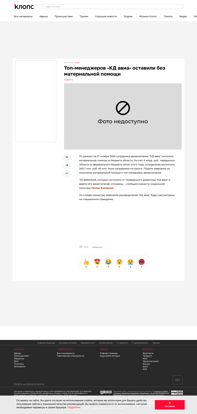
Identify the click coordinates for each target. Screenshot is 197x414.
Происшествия (64, 16)
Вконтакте (148, 353)
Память (168, 16)
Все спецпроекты (66, 353)
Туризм (83, 16)
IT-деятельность (140, 343)
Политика (19, 364)
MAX (145, 358)
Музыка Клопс (148, 16)
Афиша (43, 16)
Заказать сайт (88, 343)
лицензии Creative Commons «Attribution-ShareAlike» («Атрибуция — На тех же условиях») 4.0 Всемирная (141, 393)
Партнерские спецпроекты (70, 356)
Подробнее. (74, 407)
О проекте (122, 343)
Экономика (19, 366)
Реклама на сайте (68, 343)
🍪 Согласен (170, 404)
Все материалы (23, 16)
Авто (16, 361)
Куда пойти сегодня (110, 356)
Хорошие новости (106, 16)
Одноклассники (151, 361)
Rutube (146, 364)
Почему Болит (106, 343)
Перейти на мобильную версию (29, 384)
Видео (183, 16)
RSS (145, 369)
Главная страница (46, 343)
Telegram (147, 356)
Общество (98, 247)
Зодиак (128, 16)
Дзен (145, 366)
